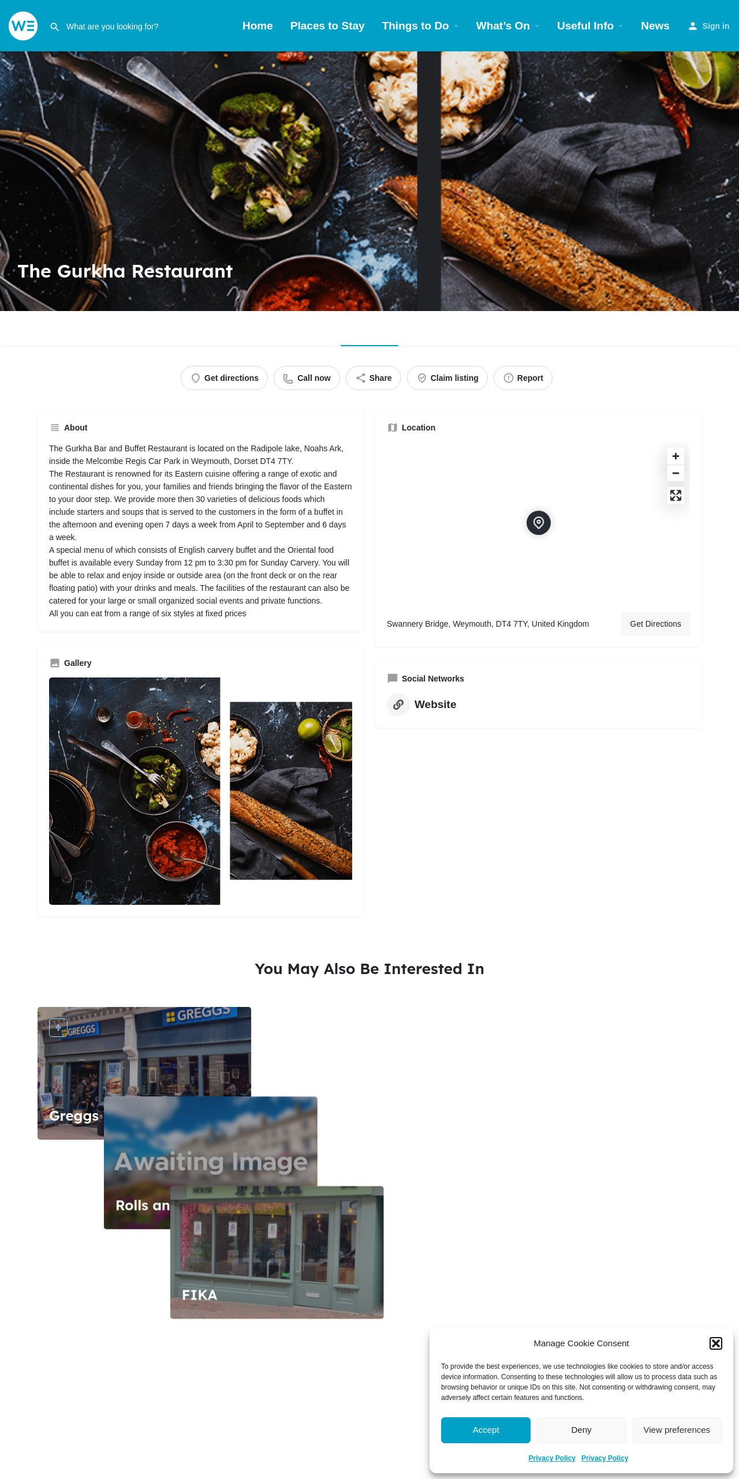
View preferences (677, 1430)
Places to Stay (327, 26)
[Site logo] (24, 25)
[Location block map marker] (539, 523)
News (655, 26)
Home (257, 26)
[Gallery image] (200, 791)
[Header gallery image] (369, 181)
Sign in (716, 26)
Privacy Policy (552, 1458)
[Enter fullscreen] (675, 495)
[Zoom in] (675, 456)
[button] (716, 1343)
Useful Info (585, 26)
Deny (581, 1430)
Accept (486, 1430)
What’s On (503, 26)
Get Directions (655, 623)
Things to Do (415, 26)
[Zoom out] (675, 473)
